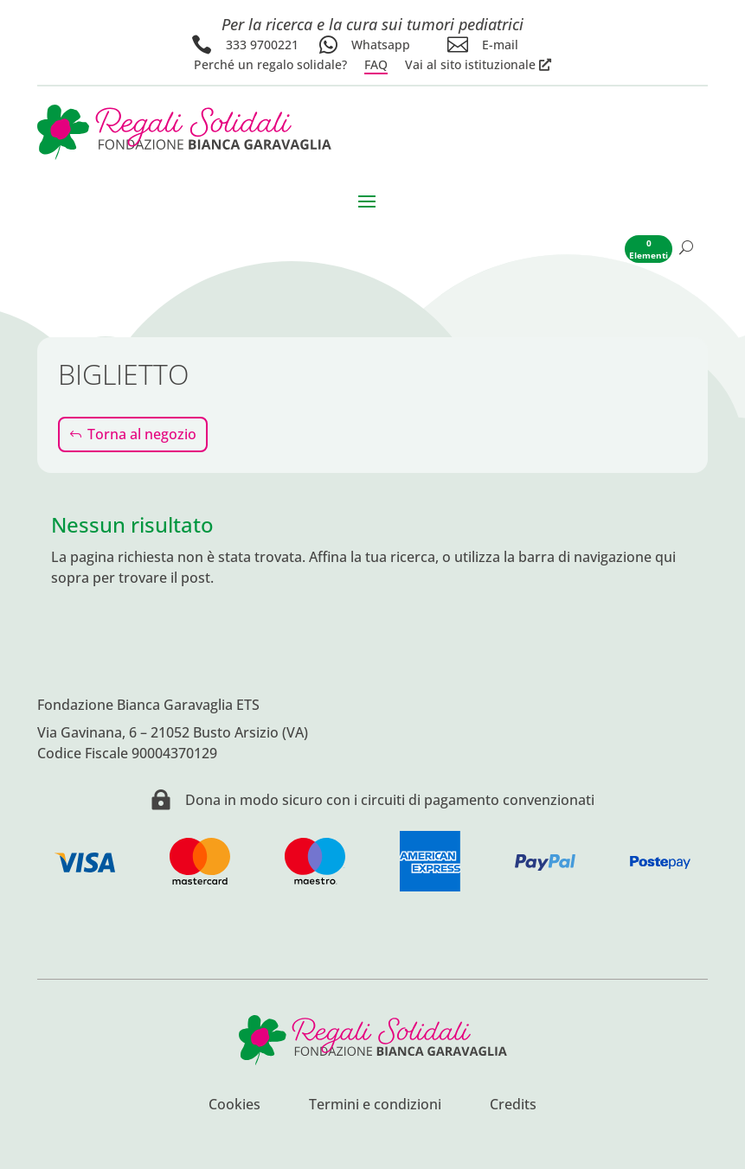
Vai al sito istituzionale (470, 65)
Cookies (234, 1106)
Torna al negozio (141, 434)
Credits (513, 1106)
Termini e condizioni (375, 1106)
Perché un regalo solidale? (270, 65)
